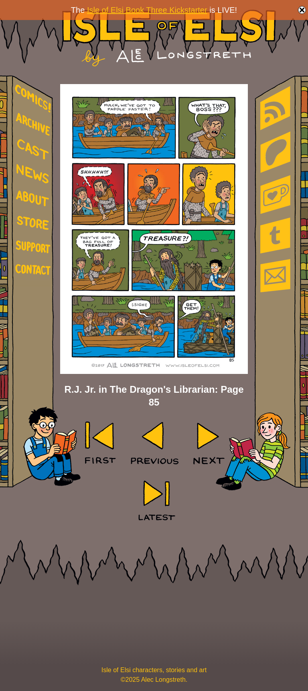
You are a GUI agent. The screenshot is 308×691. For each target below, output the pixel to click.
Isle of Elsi (169, 38)
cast (34, 149)
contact (34, 269)
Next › (208, 443)
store (34, 224)
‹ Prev (154, 443)
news (34, 174)
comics (34, 98)
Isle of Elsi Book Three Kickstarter (147, 10)
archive (34, 125)
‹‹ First (101, 443)
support (34, 247)
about (34, 200)
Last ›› (154, 500)
